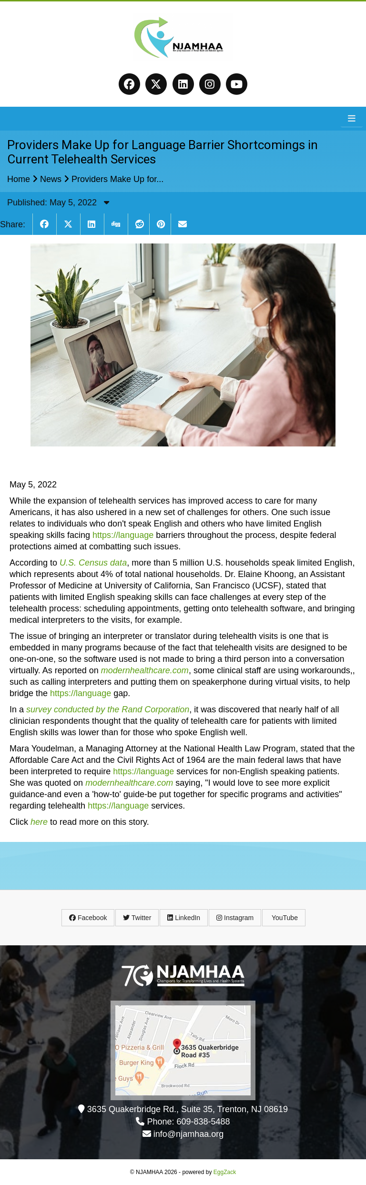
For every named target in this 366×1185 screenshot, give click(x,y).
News (50, 179)
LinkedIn (183, 918)
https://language (122, 535)
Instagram (235, 918)
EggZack (225, 1172)
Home (18, 179)
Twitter (137, 918)
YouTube (284, 918)
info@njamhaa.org (188, 1134)
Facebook (88, 918)
